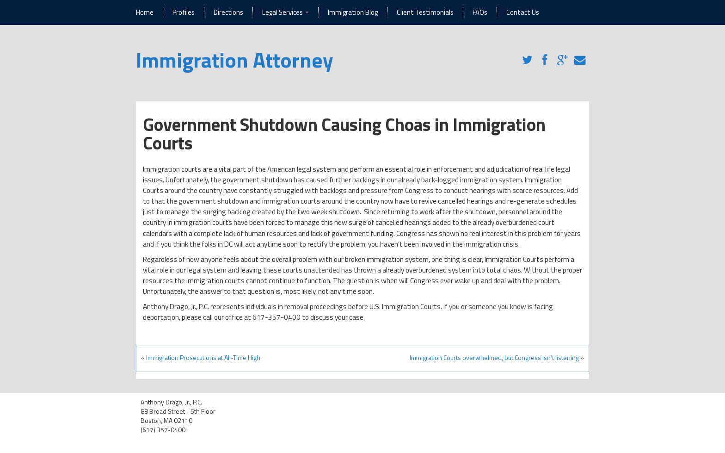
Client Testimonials (425, 12)
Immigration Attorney (234, 59)
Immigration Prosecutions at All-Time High (203, 357)
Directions (228, 12)
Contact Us (522, 12)
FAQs (480, 12)
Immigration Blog (353, 12)
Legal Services (285, 12)
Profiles (183, 12)
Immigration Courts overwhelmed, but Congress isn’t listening (494, 357)
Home (145, 12)
